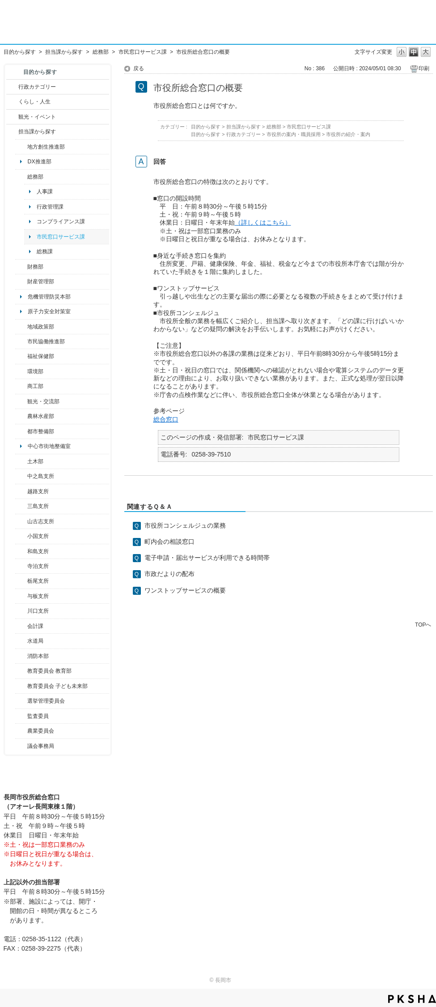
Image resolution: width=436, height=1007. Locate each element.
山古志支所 (40, 521)
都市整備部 (40, 431)
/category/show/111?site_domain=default (21, 701)
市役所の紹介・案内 (348, 134)
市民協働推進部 (46, 341)
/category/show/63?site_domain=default (21, 566)
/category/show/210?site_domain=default (21, 626)
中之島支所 (40, 476)
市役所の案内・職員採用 (294, 134)
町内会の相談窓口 (169, 541)
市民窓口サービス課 (143, 52)
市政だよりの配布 (169, 573)
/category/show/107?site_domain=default (21, 476)
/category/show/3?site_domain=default (12, 87)
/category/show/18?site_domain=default (12, 117)
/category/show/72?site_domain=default (21, 267)
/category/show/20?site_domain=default (21, 401)
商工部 (35, 386)
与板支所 (38, 596)
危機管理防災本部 (49, 297)
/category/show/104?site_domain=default (21, 327)
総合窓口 (165, 419)
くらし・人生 (34, 101)
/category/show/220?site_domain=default (21, 716)
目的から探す (20, 52)
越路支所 (38, 491)
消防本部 (38, 656)
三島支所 (38, 506)
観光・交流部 (43, 401)
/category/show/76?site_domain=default (21, 416)
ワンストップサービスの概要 (185, 590)
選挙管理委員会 (46, 701)
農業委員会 (40, 731)
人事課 (45, 191)
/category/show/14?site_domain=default (21, 356)
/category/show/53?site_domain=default (21, 506)
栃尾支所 (38, 581)
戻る (138, 68)
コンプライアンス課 (61, 221)
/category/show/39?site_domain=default (21, 671)
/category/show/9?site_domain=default (12, 132)
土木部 (35, 461)
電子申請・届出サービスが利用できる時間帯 (207, 557)
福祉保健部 (40, 356)
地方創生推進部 (46, 147)
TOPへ (423, 624)
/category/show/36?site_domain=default (21, 386)
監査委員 (38, 716)
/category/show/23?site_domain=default (21, 371)
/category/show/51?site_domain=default (21, 686)
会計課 (35, 626)
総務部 (101, 52)
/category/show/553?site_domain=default (21, 281)
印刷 (424, 68)
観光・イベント (37, 117)
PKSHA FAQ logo (412, 999)
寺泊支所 (38, 566)
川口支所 (38, 611)
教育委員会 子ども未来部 (57, 686)
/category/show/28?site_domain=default (21, 461)
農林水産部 (40, 416)
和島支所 (38, 551)
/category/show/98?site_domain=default (21, 521)
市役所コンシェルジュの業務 (185, 525)
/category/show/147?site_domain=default (21, 641)
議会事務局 (40, 746)
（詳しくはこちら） (263, 222)
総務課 (45, 251)
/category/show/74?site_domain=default (21, 536)
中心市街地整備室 (49, 446)
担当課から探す (64, 52)
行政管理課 (50, 207)
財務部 (35, 267)
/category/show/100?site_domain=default (21, 147)
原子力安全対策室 (49, 311)
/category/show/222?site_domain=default (21, 731)
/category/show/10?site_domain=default (21, 177)
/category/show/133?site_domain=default (21, 611)
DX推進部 (39, 161)
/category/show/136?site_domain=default (21, 596)
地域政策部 (40, 327)
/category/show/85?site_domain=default (21, 656)
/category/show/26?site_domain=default (21, 341)
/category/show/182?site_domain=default (21, 431)
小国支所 (38, 536)
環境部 (35, 371)
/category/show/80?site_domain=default (21, 581)
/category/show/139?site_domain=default (21, 551)
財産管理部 (40, 281)
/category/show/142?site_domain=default (21, 491)
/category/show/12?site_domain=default (12, 102)
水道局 (35, 641)
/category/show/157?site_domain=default (21, 746)
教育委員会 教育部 (49, 671)
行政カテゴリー (37, 87)
